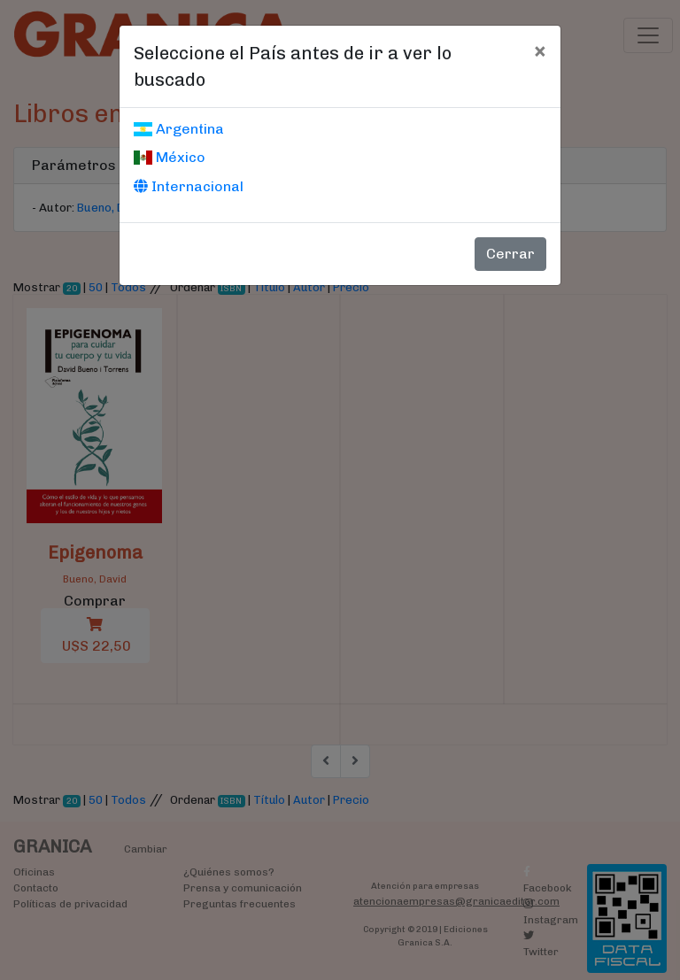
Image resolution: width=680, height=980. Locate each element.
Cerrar (510, 253)
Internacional (188, 186)
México (169, 157)
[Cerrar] (539, 50)
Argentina (179, 128)
